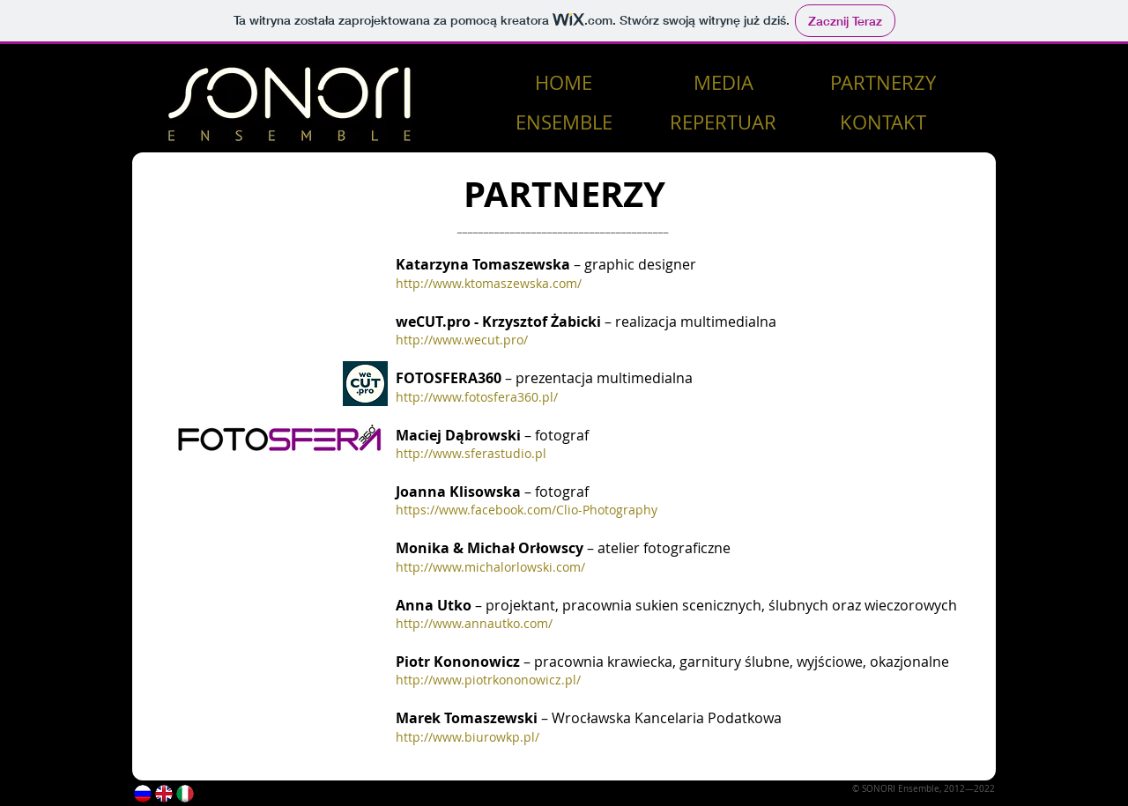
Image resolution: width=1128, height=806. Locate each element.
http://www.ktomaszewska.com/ (489, 283)
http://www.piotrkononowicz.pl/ (488, 679)
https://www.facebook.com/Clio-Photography (526, 509)
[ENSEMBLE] (563, 122)
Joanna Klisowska (458, 491)
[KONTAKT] (882, 122)
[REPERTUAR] (723, 122)
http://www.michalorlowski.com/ (490, 566)
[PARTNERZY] (882, 83)
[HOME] (563, 83)
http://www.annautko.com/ (474, 623)
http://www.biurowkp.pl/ (467, 736)
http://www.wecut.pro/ (462, 339)
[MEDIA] (723, 83)
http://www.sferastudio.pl (471, 453)
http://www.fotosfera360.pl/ (477, 396)
